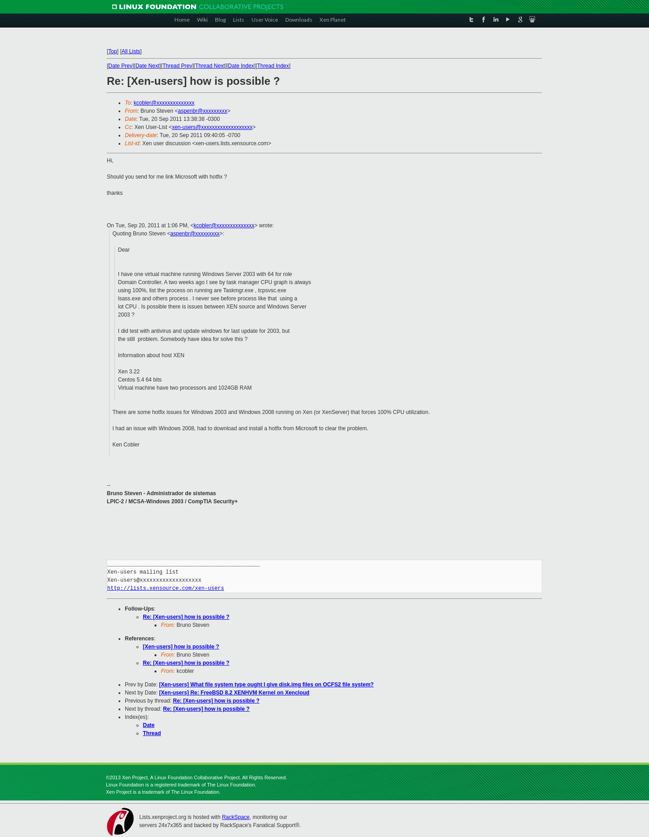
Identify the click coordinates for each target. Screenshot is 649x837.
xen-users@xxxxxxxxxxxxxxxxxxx (212, 127)
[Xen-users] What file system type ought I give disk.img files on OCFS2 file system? (266, 684)
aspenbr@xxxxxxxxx (203, 111)
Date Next (147, 66)
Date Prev (120, 66)
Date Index (241, 66)
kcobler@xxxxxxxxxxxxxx (164, 103)
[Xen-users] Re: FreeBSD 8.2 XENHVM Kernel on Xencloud (234, 693)
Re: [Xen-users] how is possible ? (186, 617)
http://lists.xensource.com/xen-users (165, 588)
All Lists (131, 51)
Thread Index (273, 66)
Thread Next (210, 66)
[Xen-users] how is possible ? (181, 647)
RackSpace (235, 817)
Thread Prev (177, 66)
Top (112, 51)
